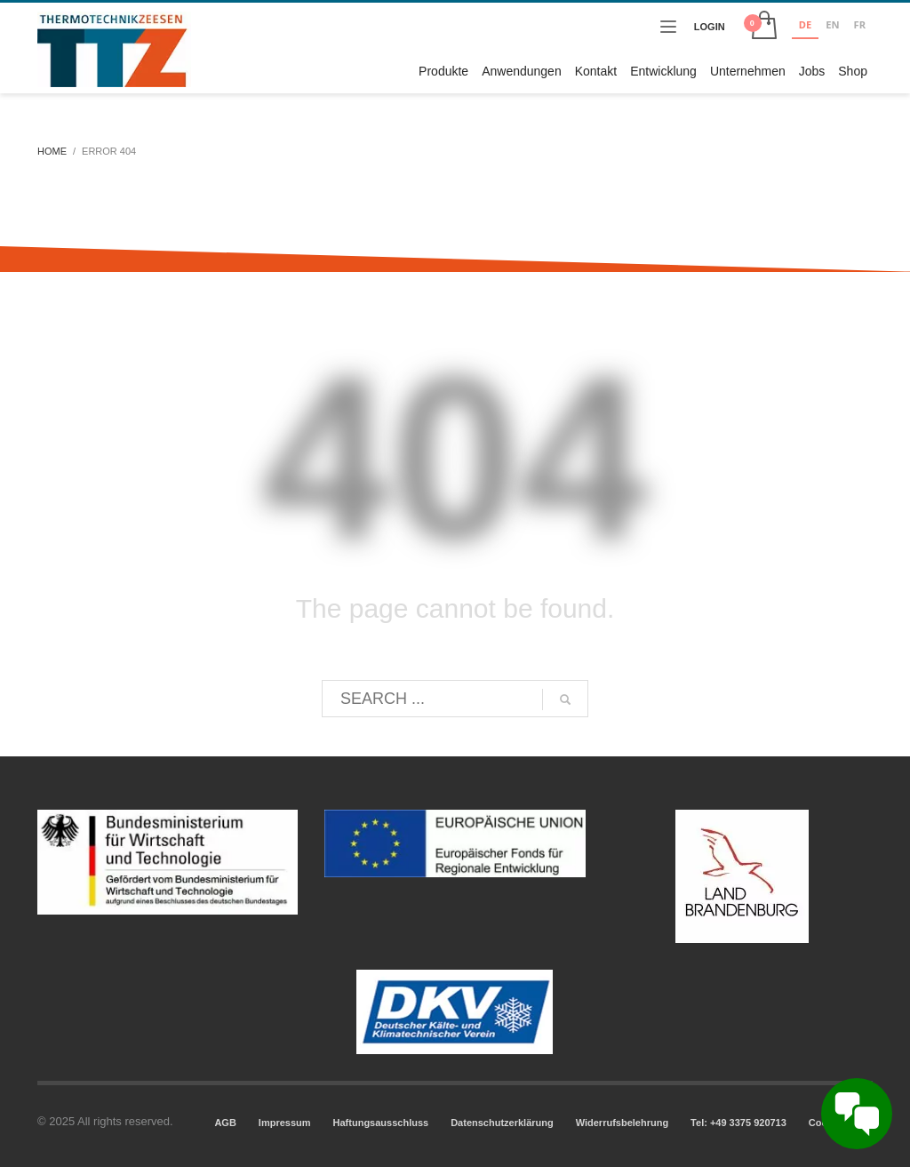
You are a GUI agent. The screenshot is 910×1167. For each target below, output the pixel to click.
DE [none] (805, 24)
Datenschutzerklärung (502, 1122)
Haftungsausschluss (381, 1122)
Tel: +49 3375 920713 (738, 1122)
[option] (832, 27)
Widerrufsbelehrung (622, 1122)
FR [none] (860, 24)
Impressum (285, 1122)
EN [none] (832, 24)
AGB (224, 1122)
